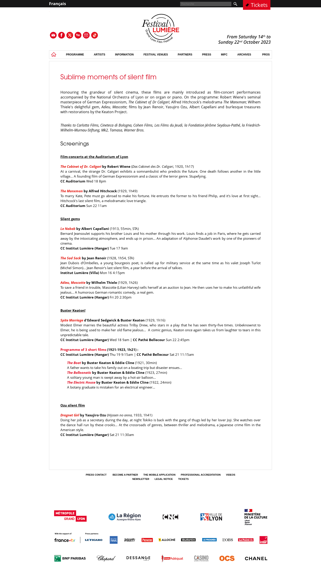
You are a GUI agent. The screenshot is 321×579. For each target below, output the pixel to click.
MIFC (224, 54)
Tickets (259, 4)
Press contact (96, 474)
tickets (183, 479)
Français (57, 3)
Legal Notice (164, 479)
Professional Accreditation (201, 474)
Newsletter (140, 479)
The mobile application (159, 474)
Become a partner (125, 474)
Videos (230, 474)
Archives (244, 54)
